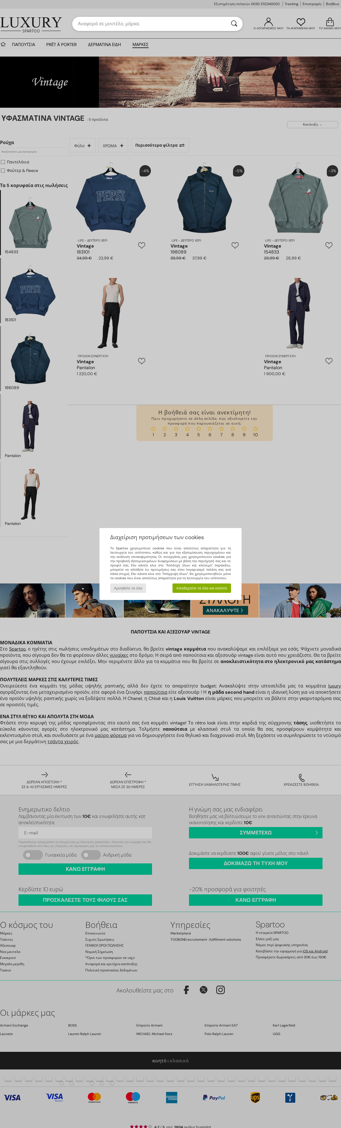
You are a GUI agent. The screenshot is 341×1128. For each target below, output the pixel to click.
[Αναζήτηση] (234, 24)
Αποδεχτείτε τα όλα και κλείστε (201, 588)
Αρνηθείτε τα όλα (128, 588)
